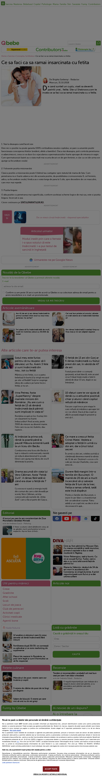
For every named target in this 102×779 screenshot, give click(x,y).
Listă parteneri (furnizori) (10, 763)
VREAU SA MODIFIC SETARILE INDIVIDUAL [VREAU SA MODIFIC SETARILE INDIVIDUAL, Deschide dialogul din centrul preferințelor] (50, 774)
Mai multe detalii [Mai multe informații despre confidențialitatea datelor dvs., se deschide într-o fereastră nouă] (15, 730)
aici (18, 741)
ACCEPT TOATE (51, 769)
